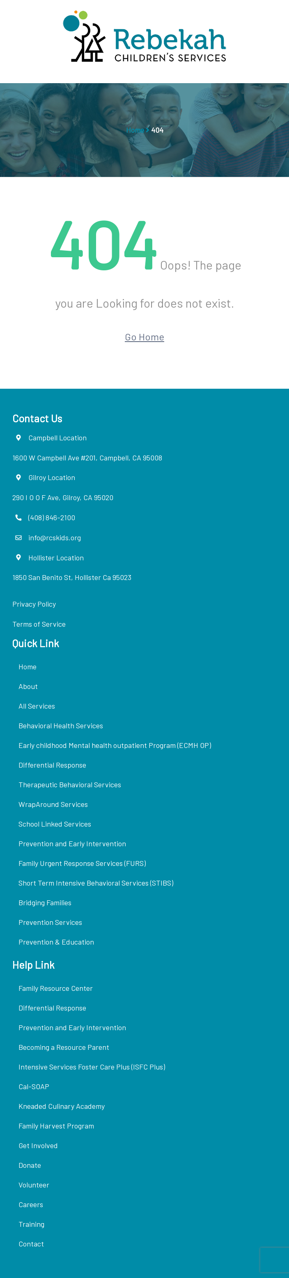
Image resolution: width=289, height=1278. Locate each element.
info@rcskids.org (54, 537)
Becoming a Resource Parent (63, 1046)
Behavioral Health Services (60, 725)
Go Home (144, 336)
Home (135, 129)
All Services (36, 705)
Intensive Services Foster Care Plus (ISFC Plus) (91, 1066)
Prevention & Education (56, 941)
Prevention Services (50, 922)
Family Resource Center (55, 987)
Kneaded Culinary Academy (61, 1105)
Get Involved (38, 1145)
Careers (30, 1204)
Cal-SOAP (33, 1086)
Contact (31, 1243)
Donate (29, 1164)
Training (31, 1223)
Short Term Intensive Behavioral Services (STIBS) (95, 882)
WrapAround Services (53, 804)
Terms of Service (39, 623)
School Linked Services (54, 823)
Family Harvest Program (56, 1125)
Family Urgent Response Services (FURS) (82, 863)
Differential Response (52, 764)
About (28, 686)
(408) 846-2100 (51, 517)
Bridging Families (44, 902)
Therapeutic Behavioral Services (69, 784)
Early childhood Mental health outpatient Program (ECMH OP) (114, 745)
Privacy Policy (34, 603)
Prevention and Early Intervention (72, 843)
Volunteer (33, 1184)
